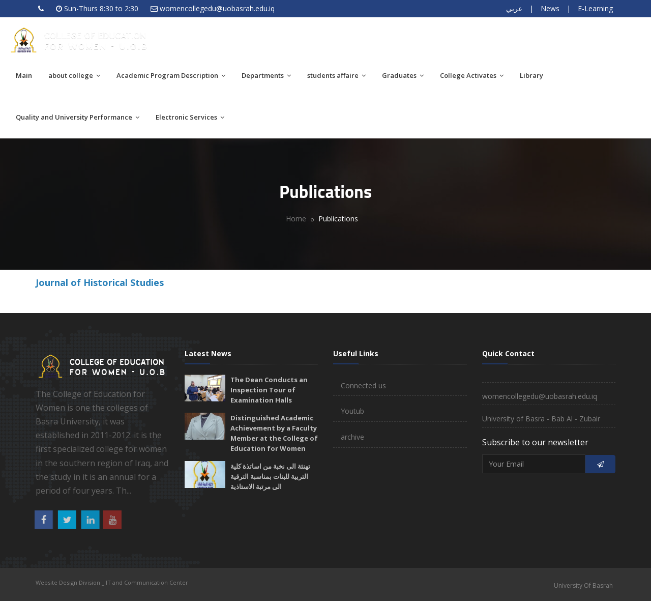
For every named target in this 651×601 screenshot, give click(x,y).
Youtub (352, 411)
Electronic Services (190, 117)
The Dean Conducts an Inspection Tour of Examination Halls (269, 390)
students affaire (336, 75)
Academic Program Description (170, 75)
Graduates (403, 75)
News (550, 8)
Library (531, 75)
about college (74, 75)
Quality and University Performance (77, 117)
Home (296, 218)
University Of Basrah (583, 585)
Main (24, 75)
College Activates (472, 75)
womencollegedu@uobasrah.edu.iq (217, 8)
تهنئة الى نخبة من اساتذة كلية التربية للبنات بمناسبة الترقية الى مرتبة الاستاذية (270, 476)
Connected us (363, 385)
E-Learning (595, 8)
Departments (266, 75)
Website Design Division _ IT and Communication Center (112, 582)
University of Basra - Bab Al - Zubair (541, 418)
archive (352, 437)
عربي (514, 8)
